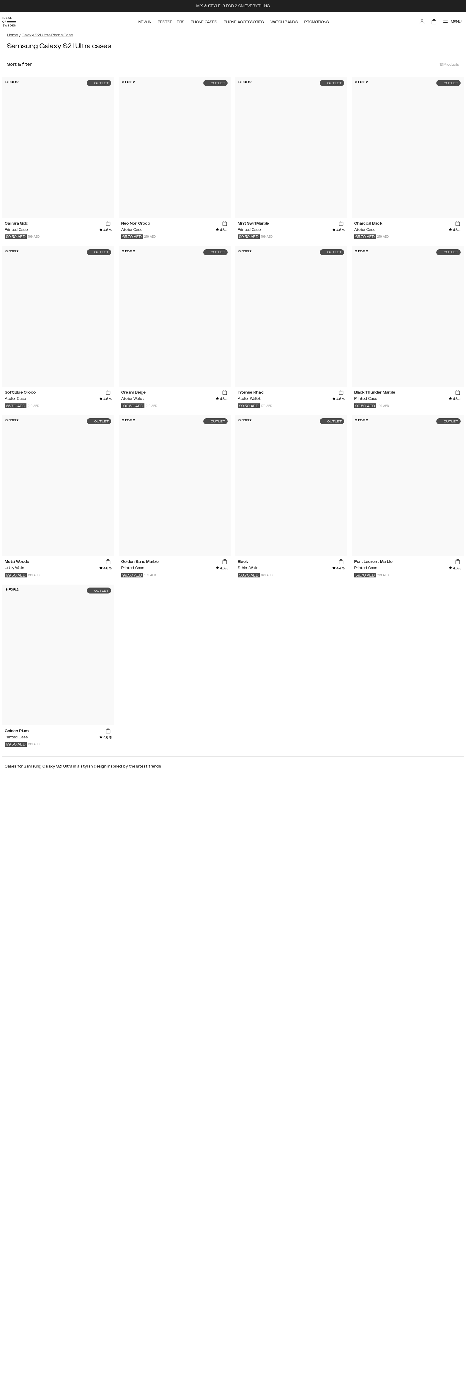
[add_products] (108, 223)
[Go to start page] (14, 20)
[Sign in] (416, 20)
